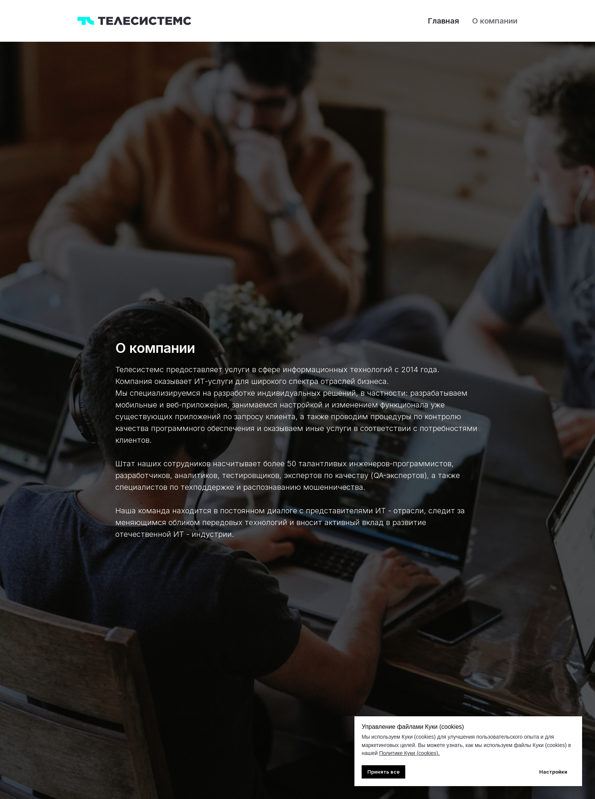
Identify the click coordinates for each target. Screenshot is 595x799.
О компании (495, 20)
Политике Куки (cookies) (408, 753)
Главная (443, 20)
